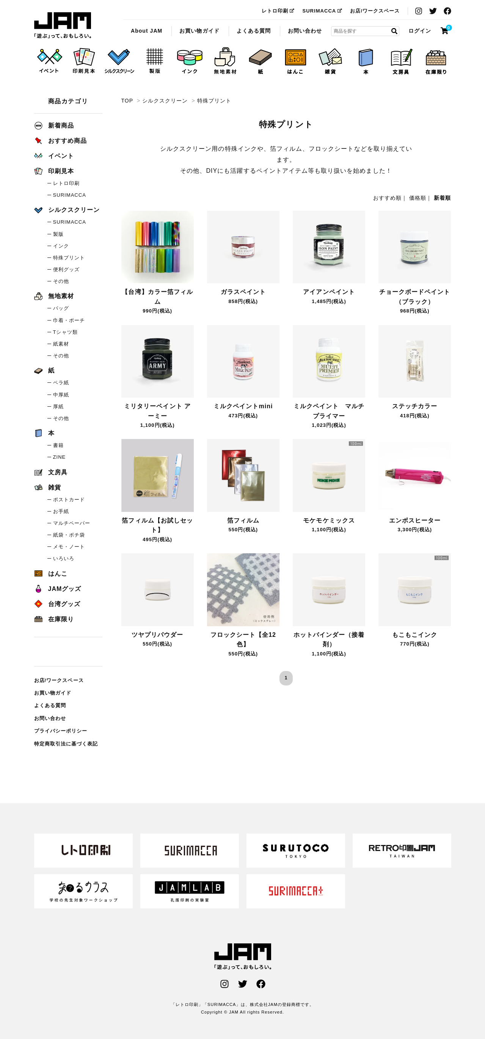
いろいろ (63, 558)
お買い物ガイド (199, 31)
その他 (61, 281)
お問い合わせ (305, 31)
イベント (54, 156)
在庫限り (54, 619)
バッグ (61, 308)
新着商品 (54, 125)
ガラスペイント (243, 292)
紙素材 (61, 344)
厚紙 (58, 406)
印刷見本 (54, 171)
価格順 (417, 198)
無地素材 (54, 296)
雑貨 (47, 487)
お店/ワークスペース (375, 11)
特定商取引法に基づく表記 (66, 744)
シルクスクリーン (165, 101)
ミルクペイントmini (243, 406)
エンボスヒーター (415, 520)
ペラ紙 (61, 382)
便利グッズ (66, 269)
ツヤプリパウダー (157, 635)
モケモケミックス (329, 520)
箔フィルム (243, 520)
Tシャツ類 (65, 332)
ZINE (59, 457)
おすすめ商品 (60, 140)
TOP (127, 101)
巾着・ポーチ (69, 320)
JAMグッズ (58, 589)
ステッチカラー (414, 406)
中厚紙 (61, 395)
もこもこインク (414, 635)
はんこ (50, 573)
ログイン (419, 31)
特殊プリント (62, 25)
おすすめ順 (387, 198)
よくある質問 (254, 31)
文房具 (50, 472)
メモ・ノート (69, 547)
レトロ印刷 (278, 11)
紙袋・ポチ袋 (69, 535)
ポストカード (69, 499)
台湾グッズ (57, 604)
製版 (58, 234)
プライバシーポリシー (61, 731)
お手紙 (61, 511)
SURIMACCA (322, 11)
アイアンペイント (329, 292)
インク (61, 246)
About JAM (146, 31)
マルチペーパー (71, 523)
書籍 (58, 445)
